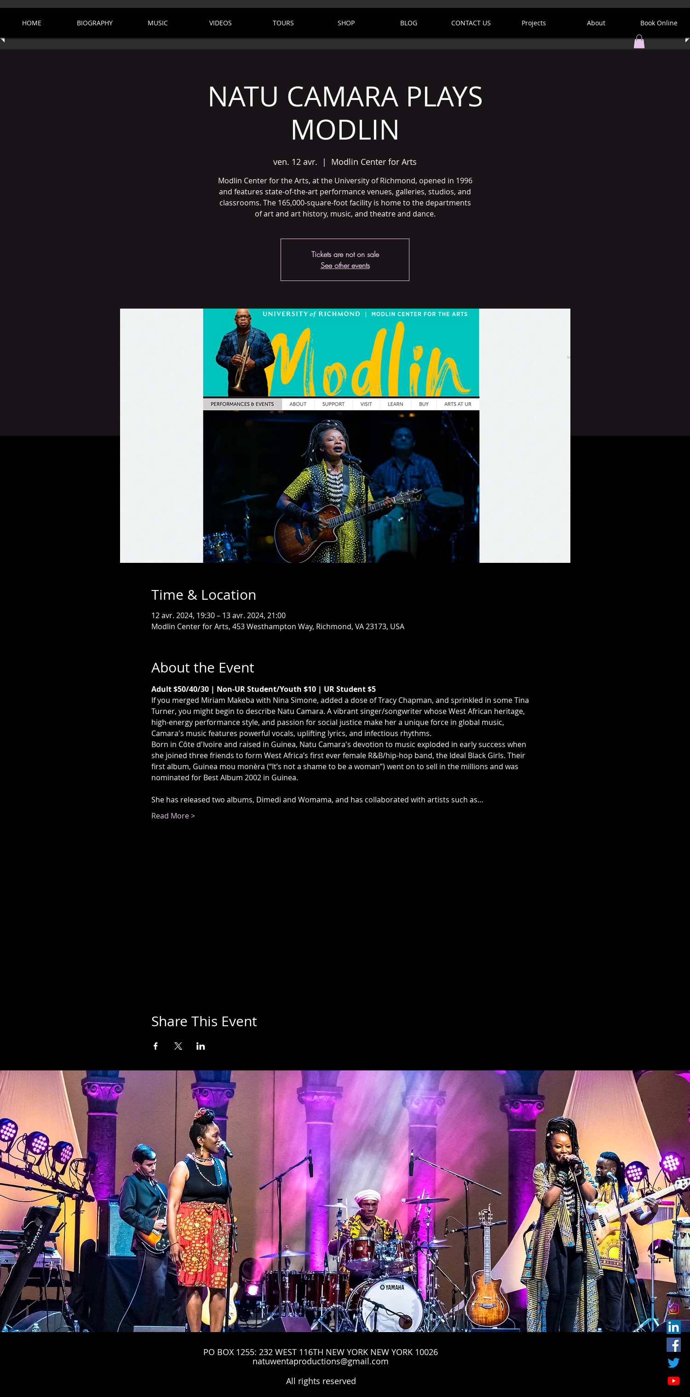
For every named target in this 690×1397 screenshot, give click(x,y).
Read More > (173, 816)
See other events (345, 265)
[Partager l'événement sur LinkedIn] (200, 1046)
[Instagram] (674, 1309)
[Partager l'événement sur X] (178, 1046)
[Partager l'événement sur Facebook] (155, 1046)
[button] (639, 41)
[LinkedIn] (674, 1327)
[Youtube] (674, 1381)
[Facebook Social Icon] (674, 1345)
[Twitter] (674, 1363)
